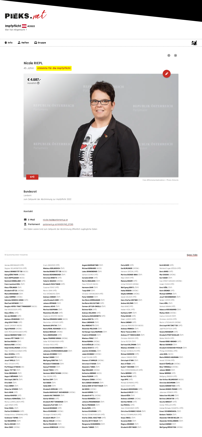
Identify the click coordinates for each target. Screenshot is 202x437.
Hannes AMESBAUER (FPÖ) (14, 265)
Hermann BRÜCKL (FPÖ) (129, 272)
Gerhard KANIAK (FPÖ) (167, 306)
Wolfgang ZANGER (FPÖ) (168, 376)
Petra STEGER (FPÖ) (12, 364)
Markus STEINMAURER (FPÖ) (131, 415)
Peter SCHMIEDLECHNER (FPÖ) (16, 351)
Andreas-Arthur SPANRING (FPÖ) (16, 415)
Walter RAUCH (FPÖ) (167, 338)
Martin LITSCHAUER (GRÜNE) (170, 322)
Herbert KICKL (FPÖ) (128, 310)
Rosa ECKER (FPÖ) (127, 278)
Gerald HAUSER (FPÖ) (128, 297)
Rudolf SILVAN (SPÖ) (89, 357)
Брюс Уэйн (192, 255)
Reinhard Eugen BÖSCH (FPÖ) (170, 268)
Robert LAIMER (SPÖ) (128, 319)
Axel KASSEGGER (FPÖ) (13, 310)
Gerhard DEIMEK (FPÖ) (90, 275)
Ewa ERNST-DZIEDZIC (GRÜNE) (171, 281)
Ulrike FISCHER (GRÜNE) (130, 284)
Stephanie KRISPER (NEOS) (53, 316)
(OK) (14, 367)
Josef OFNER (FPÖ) (11, 405)
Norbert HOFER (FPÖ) (167, 300)
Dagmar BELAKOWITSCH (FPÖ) (16, 268)
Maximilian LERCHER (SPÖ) (53, 322)
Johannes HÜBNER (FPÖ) (168, 392)
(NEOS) (92, 268)
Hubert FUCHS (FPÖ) (167, 284)
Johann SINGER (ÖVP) (129, 357)
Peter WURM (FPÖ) (49, 376)
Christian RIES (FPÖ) (50, 345)
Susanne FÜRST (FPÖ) (51, 287)
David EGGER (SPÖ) (128, 386)
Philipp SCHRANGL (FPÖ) (168, 351)
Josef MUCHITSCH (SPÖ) (168, 329)
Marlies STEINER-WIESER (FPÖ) (93, 415)
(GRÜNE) (130, 268)
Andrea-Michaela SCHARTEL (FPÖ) (171, 408)
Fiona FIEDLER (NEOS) (90, 284)
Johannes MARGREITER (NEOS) (132, 326)
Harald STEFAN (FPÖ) (167, 360)
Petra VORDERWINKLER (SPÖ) (132, 370)
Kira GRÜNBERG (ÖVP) (51, 294)
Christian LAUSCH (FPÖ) (168, 319)
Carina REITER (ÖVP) (128, 342)
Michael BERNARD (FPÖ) (129, 383)
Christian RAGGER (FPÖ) (129, 338)
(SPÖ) (127, 265)
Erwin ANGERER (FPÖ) (51, 265)
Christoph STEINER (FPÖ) (52, 415)
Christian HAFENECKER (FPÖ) (92, 294)
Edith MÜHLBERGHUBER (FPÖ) (16, 332)
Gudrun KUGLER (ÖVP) (168, 316)
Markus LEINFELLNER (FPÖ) (14, 402)
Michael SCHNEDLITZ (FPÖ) (130, 351)
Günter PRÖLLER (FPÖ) (168, 405)
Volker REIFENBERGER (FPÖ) (53, 342)
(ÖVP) (92, 265)
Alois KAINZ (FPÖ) (127, 306)
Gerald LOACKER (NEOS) (13, 326)
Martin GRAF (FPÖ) (50, 291)
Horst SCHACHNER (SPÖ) (130, 408)
